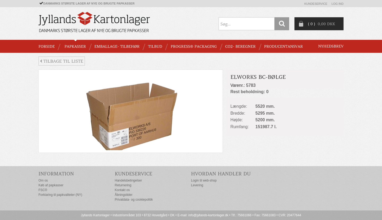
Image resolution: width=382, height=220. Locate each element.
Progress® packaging (194, 46)
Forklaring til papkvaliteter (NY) (60, 195)
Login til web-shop (204, 180)
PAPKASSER (75, 46)
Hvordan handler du (221, 174)
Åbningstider (124, 195)
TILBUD (155, 46)
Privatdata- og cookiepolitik (134, 199)
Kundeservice (315, 3)
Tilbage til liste (61, 61)
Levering (197, 185)
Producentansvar (283, 46)
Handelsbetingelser (128, 180)
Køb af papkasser (50, 185)
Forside (46, 46)
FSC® (42, 190)
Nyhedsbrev (331, 46)
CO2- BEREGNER (240, 46)
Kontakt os (122, 190)
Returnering (123, 185)
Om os (43, 180)
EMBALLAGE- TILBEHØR (117, 46)
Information (56, 174)
